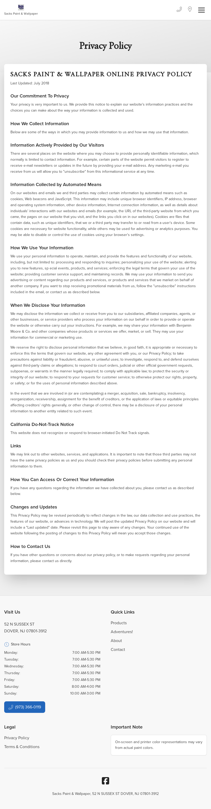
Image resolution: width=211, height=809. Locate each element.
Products (119, 623)
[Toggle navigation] (201, 10)
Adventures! (122, 632)
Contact (118, 649)
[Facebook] (105, 781)
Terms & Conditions (21, 747)
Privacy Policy (16, 738)
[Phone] (179, 9)
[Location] (190, 9)
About (116, 641)
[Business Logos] (21, 10)
